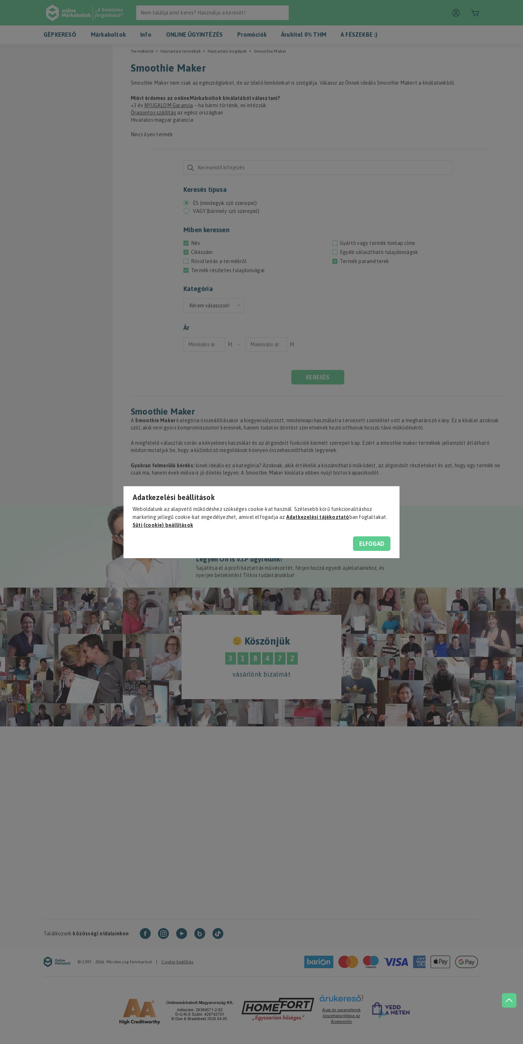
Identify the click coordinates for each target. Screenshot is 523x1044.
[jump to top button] (509, 1000)
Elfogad (371, 543)
